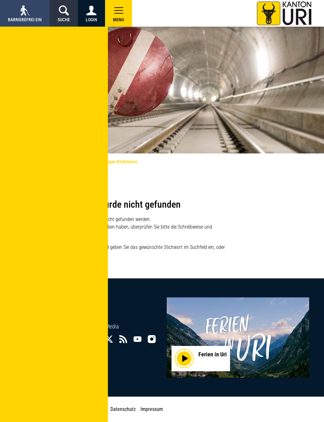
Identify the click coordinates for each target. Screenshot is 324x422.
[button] (118, 13)
